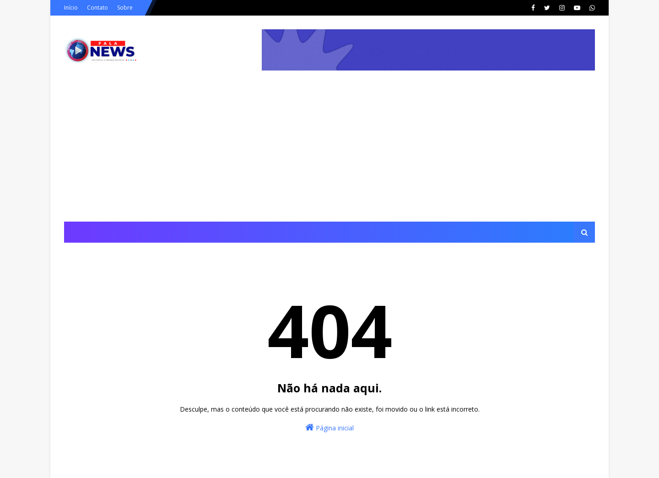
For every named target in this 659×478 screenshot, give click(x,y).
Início (71, 7)
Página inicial (329, 427)
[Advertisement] (329, 153)
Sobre (125, 7)
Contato (97, 7)
